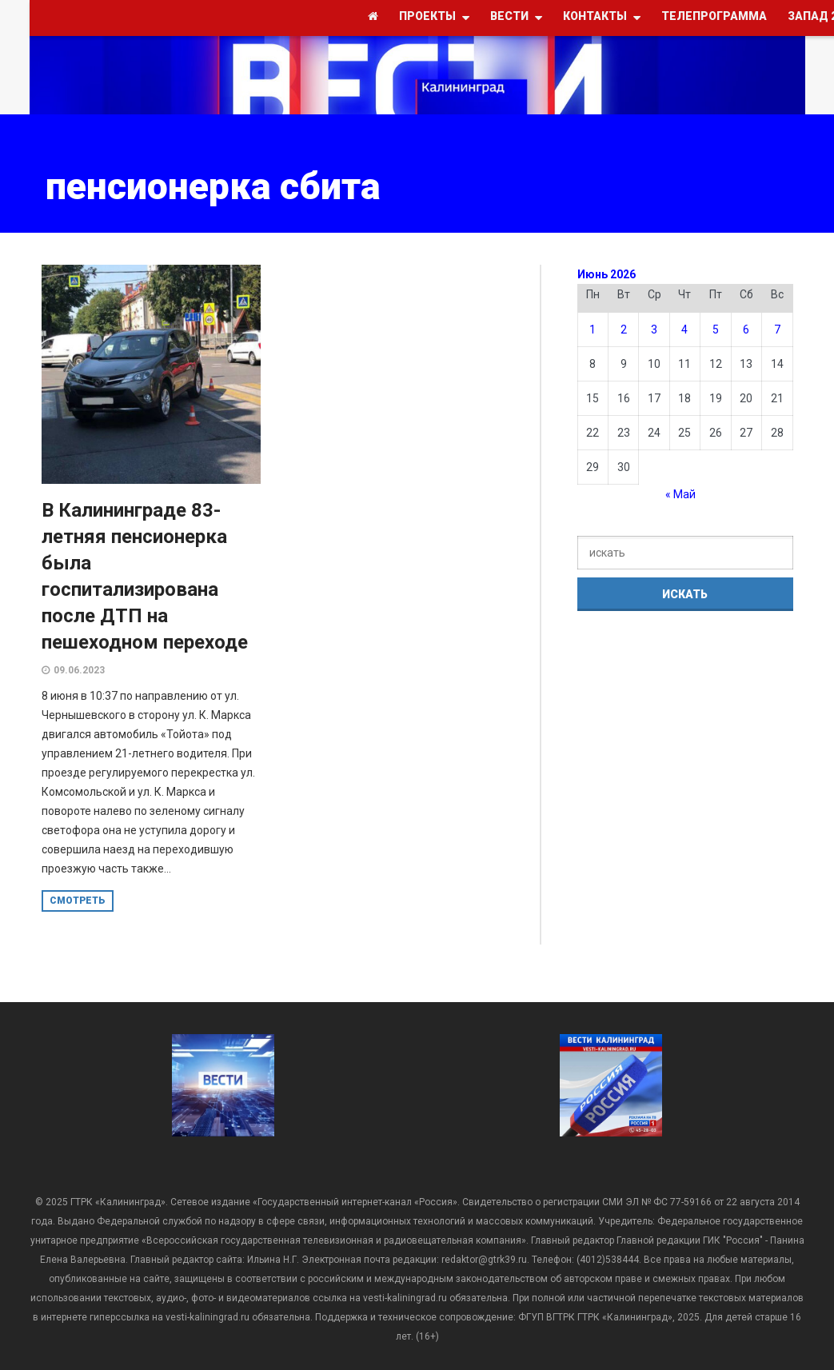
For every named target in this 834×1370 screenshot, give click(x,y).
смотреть (78, 900)
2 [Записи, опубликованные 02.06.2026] (624, 329)
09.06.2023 (79, 670)
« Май (680, 494)
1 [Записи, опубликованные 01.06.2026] (592, 329)
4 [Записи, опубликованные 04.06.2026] (684, 329)
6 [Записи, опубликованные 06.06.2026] (746, 329)
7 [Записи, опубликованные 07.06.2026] (777, 329)
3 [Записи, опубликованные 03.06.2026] (654, 329)
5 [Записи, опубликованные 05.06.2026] (715, 329)
